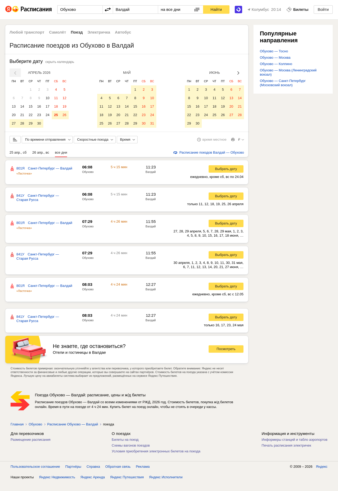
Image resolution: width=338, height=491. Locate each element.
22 (30, 115)
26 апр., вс (40, 161)
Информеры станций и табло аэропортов (294, 448)
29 (30, 123)
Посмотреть (226, 357)
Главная (17, 433)
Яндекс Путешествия (127, 486)
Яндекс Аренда (93, 486)
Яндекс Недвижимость (57, 486)
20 (14, 115)
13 (14, 106)
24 (47, 115)
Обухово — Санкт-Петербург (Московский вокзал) (283, 83)
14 (22, 106)
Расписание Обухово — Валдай (72, 433)
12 (64, 98)
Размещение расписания (30, 448)
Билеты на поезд (125, 448)
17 (47, 106)
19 (64, 106)
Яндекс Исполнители (166, 486)
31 (152, 123)
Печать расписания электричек (286, 454)
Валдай (150, 180)
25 (56, 115)
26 (64, 115)
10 (47, 98)
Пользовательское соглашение (35, 475)
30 (39, 123)
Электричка (98, 32)
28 (22, 123)
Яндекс (321, 475)
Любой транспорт (27, 32)
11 (56, 98)
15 (30, 106)
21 (22, 115)
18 (56, 106)
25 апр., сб (18, 161)
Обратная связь (118, 475)
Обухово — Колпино (276, 64)
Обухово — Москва (275, 57)
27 (14, 123)
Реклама (143, 475)
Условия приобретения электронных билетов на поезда (156, 460)
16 (39, 106)
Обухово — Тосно (274, 51)
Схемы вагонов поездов (131, 454)
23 (39, 115)
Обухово (87, 180)
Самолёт (57, 32)
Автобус (123, 32)
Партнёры (73, 475)
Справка (93, 475)
